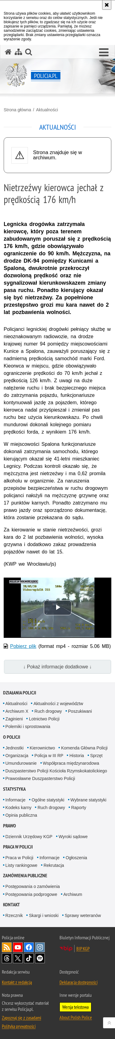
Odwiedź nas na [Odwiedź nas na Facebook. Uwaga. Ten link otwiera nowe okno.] (29, 947)
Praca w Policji (18, 847)
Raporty (78, 807)
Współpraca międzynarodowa (71, 763)
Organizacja (17, 755)
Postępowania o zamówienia (33, 886)
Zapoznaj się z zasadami (21, 1018)
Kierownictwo (42, 747)
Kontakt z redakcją (17, 982)
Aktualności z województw (58, 703)
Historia (76, 755)
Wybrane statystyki (88, 799)
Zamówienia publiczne (25, 875)
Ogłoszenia (76, 857)
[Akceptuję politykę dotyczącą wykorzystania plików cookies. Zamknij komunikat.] (106, 5)
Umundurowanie (21, 763)
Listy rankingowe (21, 865)
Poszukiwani (80, 711)
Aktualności (47, 109)
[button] (104, 52)
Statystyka (14, 789)
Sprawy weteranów (83, 915)
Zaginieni (14, 718)
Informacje (15, 799)
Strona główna (17, 109)
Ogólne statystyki (48, 799)
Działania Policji (19, 693)
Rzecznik (14, 915)
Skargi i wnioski (43, 915)
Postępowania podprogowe (31, 894)
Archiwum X (17, 711)
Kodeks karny (19, 807)
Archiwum (72, 894)
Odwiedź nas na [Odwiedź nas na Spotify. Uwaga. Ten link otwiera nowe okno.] (40, 958)
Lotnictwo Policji (44, 718)
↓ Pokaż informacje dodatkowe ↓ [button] (57, 666)
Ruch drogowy (48, 711)
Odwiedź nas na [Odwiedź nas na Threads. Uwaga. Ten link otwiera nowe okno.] (7, 958)
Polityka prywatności (19, 1026)
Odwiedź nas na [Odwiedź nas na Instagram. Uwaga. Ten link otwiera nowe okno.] (40, 947)
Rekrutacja (54, 865)
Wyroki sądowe (73, 836)
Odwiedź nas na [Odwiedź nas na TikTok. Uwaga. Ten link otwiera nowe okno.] (29, 958)
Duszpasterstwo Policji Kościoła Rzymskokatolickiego (56, 770)
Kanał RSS (7, 947)
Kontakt (11, 904)
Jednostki (15, 747)
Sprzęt (96, 755)
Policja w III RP (48, 755)
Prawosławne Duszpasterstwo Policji (40, 778)
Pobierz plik (23, 646)
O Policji (11, 737)
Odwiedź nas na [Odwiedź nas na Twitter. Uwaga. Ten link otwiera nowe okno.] (18, 958)
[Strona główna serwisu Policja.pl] (8, 52)
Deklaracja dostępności (78, 982)
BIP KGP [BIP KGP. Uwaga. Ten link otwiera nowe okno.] (83, 948)
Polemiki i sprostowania (28, 726)
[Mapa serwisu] (18, 52)
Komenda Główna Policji (84, 747)
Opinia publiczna (21, 815)
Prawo (9, 826)
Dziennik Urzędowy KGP (29, 836)
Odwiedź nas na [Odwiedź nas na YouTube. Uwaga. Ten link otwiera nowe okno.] (18, 947)
